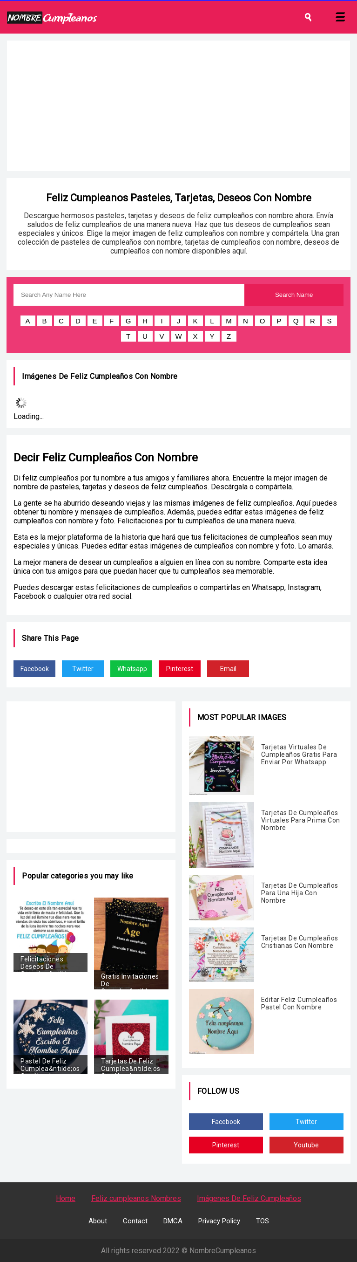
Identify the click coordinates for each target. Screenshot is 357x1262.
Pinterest (179, 668)
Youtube (306, 1145)
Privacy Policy (219, 1221)
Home (65, 1198)
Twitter (83, 668)
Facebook (34, 668)
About (97, 1221)
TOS (262, 1221)
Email (228, 668)
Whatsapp (132, 668)
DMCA (172, 1221)
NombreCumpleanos (222, 1250)
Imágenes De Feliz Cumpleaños (249, 1198)
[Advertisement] (178, 106)
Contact (135, 1221)
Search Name (294, 294)
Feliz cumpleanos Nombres (136, 1198)
